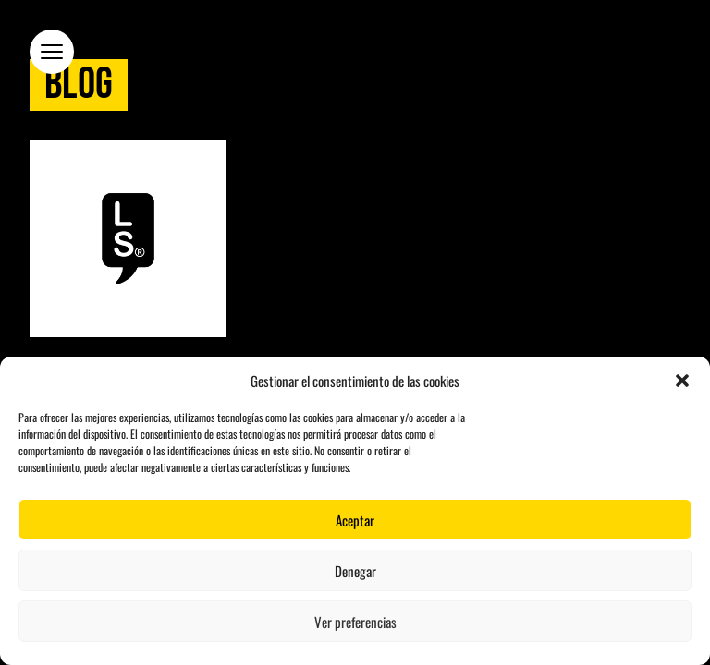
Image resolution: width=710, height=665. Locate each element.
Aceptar (355, 520)
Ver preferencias (355, 621)
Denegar (355, 571)
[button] (682, 380)
